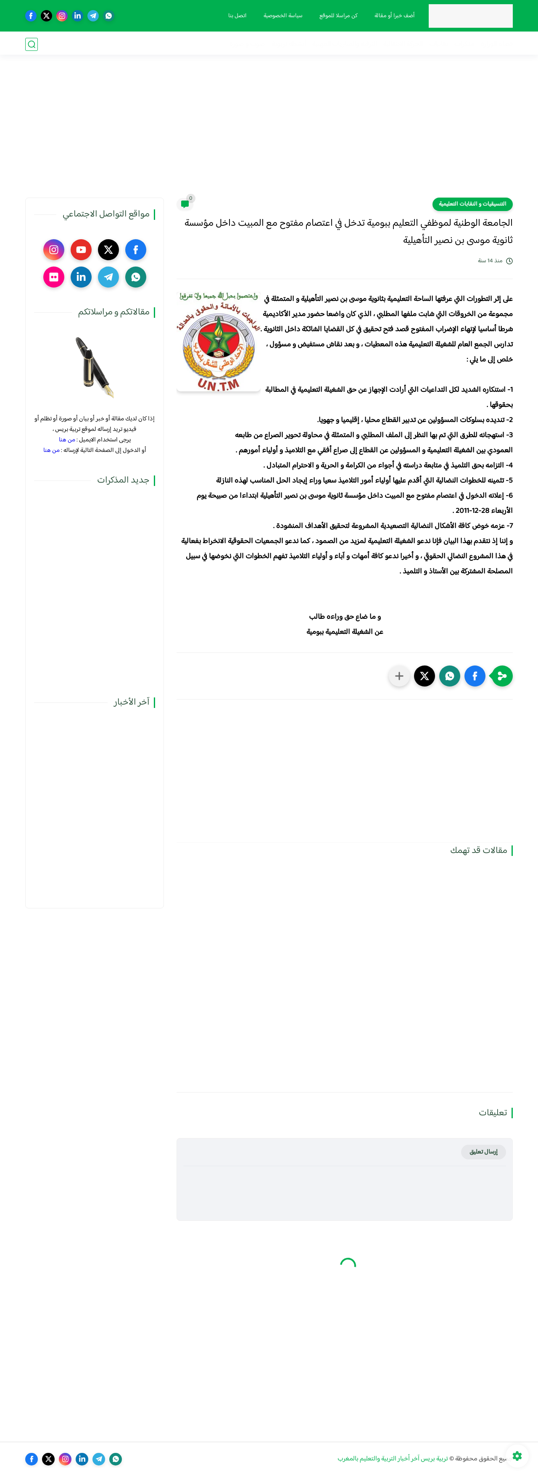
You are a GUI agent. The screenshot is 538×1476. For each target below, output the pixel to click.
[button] (474, 676)
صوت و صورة (247, 44)
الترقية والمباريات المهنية (344, 44)
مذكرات (464, 44)
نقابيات (438, 44)
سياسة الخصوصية (282, 16)
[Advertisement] (269, 132)
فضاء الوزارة (497, 44)
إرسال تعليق (483, 1152)
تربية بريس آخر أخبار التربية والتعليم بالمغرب (393, 1459)
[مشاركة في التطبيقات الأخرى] (399, 676)
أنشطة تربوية (289, 44)
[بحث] (31, 44)
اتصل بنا (236, 16)
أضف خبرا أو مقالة (394, 16)
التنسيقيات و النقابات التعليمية (472, 204)
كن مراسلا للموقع (338, 16)
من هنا (67, 440)
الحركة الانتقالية (403, 44)
